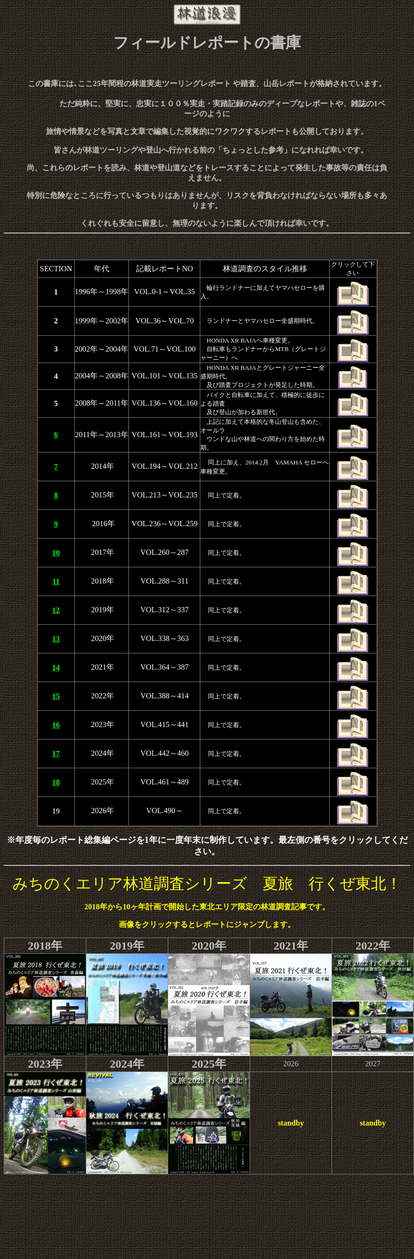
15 (56, 696)
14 (56, 667)
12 (56, 610)
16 (56, 725)
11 (55, 581)
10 (56, 553)
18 (56, 782)
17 (56, 754)
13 (56, 639)
